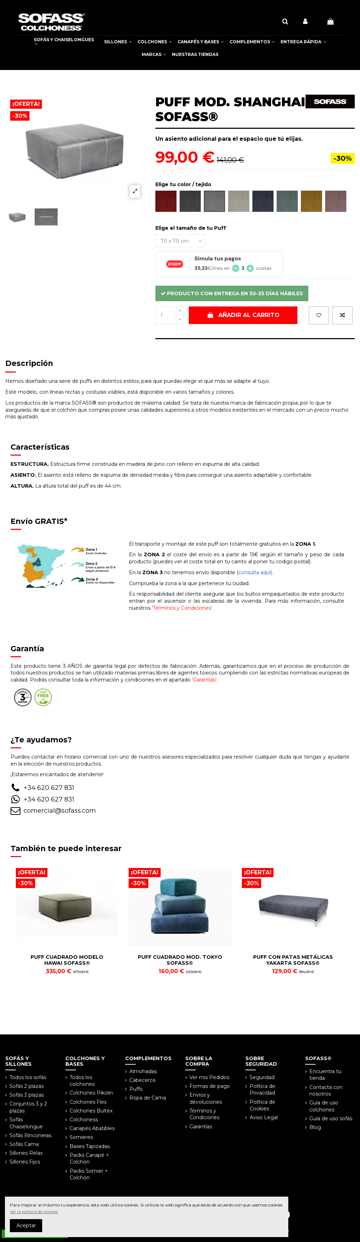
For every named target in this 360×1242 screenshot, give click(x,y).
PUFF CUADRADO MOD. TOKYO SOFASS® (180, 960)
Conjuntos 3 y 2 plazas (28, 1107)
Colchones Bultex (91, 1111)
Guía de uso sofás (330, 1118)
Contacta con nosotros (325, 1090)
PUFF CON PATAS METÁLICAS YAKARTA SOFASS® (293, 960)
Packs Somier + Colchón (89, 1174)
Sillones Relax (26, 1153)
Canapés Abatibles (92, 1128)
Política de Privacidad (262, 1089)
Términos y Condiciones (204, 1114)
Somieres (81, 1137)
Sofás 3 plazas (26, 1095)
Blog (315, 1127)
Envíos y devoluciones (205, 1098)
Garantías (200, 1126)
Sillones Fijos (24, 1162)
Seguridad (262, 1077)
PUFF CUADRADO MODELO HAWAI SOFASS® (67, 960)
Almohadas (143, 1071)
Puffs (135, 1089)
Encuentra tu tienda (325, 1075)
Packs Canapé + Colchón (89, 1158)
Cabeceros (142, 1080)
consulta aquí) (255, 572)
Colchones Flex (88, 1102)
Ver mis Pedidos (209, 1077)
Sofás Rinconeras (30, 1135)
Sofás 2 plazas (26, 1086)
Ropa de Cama (147, 1098)
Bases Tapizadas (90, 1146)
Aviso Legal (264, 1117)
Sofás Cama (24, 1144)
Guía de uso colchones (323, 1106)
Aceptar (26, 1225)
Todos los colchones (82, 1081)
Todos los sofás (27, 1077)
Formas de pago (209, 1086)
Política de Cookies (262, 1105)
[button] (118, 42)
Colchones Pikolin (91, 1093)
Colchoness (84, 1119)
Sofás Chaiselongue (26, 1123)
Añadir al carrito (243, 315)
